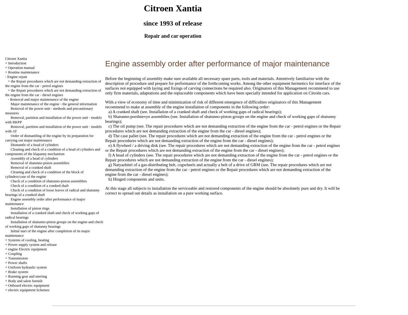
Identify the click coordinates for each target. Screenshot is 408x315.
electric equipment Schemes (29, 290)
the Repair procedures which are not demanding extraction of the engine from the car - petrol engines (53, 83)
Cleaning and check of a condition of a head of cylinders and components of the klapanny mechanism (52, 151)
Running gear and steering (27, 276)
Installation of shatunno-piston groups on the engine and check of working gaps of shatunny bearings (54, 224)
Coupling (15, 253)
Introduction (17, 63)
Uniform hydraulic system (27, 267)
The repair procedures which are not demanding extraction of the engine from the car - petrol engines (231, 126)
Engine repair (17, 77)
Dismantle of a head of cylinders (35, 145)
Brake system (18, 272)
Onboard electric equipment (28, 285)
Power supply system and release (32, 244)
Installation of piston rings (30, 208)
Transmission (18, 258)
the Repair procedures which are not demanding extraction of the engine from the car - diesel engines (53, 92)
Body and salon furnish (25, 281)
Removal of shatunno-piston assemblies (40, 163)
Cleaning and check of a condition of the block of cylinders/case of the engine (44, 174)
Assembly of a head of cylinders (34, 158)
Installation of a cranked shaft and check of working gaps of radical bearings (213, 111)
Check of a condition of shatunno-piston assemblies (49, 181)
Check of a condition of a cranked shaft (40, 185)
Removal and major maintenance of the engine (44, 99)
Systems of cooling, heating (28, 240)
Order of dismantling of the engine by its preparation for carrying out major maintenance (49, 138)
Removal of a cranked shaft (31, 167)
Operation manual (21, 67)
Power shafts (17, 263)
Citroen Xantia (16, 58)
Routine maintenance (23, 72)
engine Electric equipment (27, 249)
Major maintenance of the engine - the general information (54, 104)
